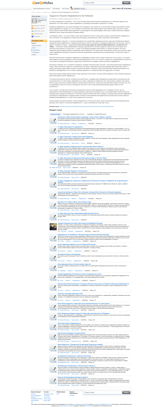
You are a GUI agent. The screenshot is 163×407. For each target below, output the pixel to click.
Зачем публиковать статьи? (41, 8)
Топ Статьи (65, 8)
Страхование (35, 52)
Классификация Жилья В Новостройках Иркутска (74, 264)
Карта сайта (47, 400)
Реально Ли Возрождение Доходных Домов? (73, 377)
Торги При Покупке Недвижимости (69, 323)
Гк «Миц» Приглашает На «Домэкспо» (70, 127)
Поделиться (37, 36)
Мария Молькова (64, 123)
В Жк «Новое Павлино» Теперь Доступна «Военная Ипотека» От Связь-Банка (83, 303)
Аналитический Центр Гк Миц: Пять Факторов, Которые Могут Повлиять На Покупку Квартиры (89, 192)
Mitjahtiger (63, 270)
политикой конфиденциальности (102, 404)
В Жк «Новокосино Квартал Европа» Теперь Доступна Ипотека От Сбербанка (83, 313)
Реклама (72, 395)
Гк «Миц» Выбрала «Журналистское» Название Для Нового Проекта (80, 146)
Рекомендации (35, 400)
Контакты (33, 394)
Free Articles (88, 405)
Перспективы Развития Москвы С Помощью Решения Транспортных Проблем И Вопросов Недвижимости (93, 284)
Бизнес (83, 143)
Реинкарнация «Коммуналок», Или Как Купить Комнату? (76, 366)
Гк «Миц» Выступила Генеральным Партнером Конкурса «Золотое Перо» (82, 158)
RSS (58, 394)
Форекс (34, 54)
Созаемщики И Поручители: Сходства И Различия (74, 356)
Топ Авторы (56, 8)
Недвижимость (47, 12)
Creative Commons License (66, 405)
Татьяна (62, 260)
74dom (62, 241)
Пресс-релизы (75, 133)
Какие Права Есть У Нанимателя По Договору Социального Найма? (80, 344)
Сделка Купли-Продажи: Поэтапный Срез (71, 333)
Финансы (39, 12)
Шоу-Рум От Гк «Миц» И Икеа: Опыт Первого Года (74, 202)
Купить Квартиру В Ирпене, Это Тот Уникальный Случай (77, 244)
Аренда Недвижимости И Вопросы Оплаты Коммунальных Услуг (79, 274)
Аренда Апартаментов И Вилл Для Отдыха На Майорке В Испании (80, 223)
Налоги (34, 47)
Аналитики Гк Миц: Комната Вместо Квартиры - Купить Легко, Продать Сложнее (84, 117)
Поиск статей (47, 399)
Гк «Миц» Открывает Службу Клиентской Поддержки (75, 136)
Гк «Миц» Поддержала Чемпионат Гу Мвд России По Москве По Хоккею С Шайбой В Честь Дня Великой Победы (92, 181)
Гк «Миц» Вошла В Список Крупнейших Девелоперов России (78, 213)
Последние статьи (49, 394)
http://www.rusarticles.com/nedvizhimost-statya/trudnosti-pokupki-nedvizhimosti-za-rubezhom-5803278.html (86, 106)
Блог (32, 402)
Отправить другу (38, 33)
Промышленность (76, 341)
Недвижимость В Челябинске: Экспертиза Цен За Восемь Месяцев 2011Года (83, 234)
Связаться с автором (39, 25)
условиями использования (81, 404)
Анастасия (63, 231)
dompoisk (62, 251)
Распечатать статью (39, 31)
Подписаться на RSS (39, 28)
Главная (33, 12)
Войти (114, 8)
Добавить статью (79, 8)
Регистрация (127, 8)
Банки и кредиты (36, 45)
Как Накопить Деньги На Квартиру (69, 254)
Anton (61, 280)
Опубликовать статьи (36, 398)
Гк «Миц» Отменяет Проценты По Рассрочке (72, 171)
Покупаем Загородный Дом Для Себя (70, 293)
